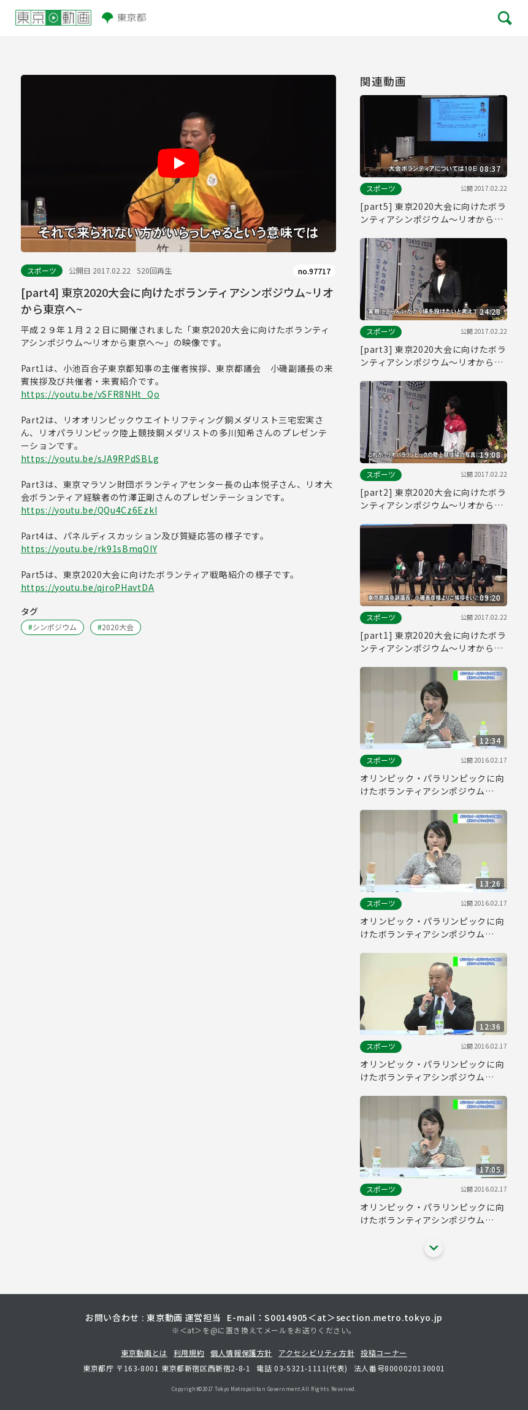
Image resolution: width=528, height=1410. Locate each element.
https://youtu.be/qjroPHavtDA (88, 587)
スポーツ (41, 270)
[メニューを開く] (503, 18)
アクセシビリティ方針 (316, 1352)
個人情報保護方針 (241, 1352)
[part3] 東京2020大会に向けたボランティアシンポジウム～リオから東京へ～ (433, 356)
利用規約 (189, 1352)
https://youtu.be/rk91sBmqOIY (89, 548)
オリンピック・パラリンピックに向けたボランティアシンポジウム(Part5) (432, 1071)
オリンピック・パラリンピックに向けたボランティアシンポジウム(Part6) (432, 928)
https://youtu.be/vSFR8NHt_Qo (90, 394)
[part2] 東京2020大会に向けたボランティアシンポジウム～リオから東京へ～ (433, 499)
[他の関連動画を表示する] (433, 1248)
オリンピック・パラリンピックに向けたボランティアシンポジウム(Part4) (432, 1214)
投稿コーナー (384, 1352)
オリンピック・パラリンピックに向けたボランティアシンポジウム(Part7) (432, 785)
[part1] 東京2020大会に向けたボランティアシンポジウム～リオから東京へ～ (433, 642)
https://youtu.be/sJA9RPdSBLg (90, 458)
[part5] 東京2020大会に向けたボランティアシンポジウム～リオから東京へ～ (433, 213)
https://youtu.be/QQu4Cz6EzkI (89, 510)
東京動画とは (144, 1352)
